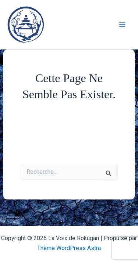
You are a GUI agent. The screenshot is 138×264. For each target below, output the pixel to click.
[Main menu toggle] (122, 24)
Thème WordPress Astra (69, 248)
